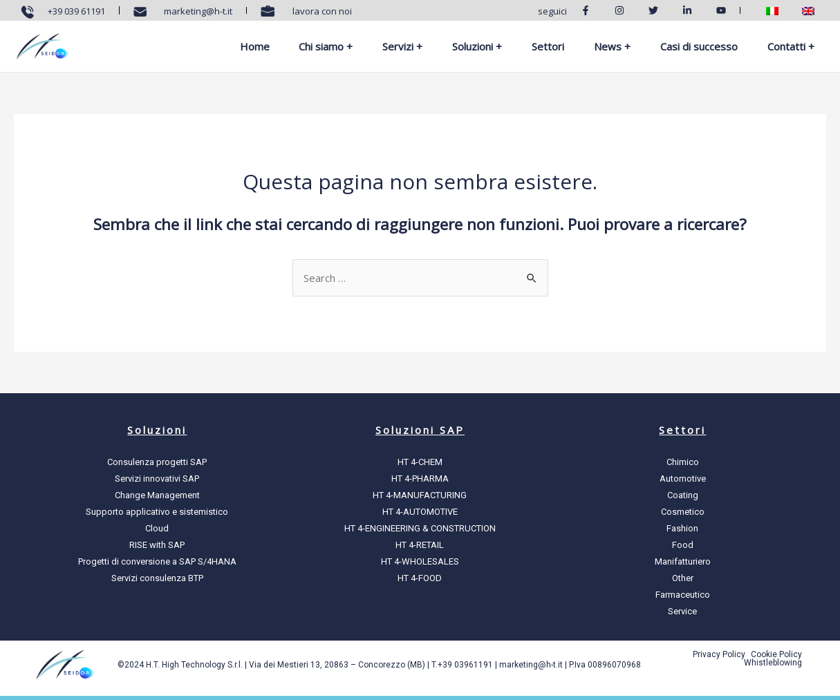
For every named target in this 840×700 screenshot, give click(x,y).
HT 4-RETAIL (419, 545)
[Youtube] (726, 10)
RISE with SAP (157, 545)
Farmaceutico (682, 594)
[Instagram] (625, 10)
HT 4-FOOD (420, 578)
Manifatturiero (683, 561)
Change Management (157, 495)
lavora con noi (320, 11)
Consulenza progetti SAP (157, 462)
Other (682, 578)
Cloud (157, 528)
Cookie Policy (776, 654)
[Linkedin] (693, 10)
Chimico (682, 462)
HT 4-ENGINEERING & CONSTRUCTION (420, 528)
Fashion (682, 528)
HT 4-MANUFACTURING (420, 495)
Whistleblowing (773, 663)
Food (682, 545)
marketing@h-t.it (196, 11)
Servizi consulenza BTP (157, 578)
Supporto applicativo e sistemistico (157, 512)
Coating (682, 495)
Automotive (683, 478)
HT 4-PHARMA (420, 478)
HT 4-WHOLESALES (420, 561)
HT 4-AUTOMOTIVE (420, 512)
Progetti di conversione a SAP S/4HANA (157, 561)
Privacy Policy (719, 654)
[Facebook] (591, 10)
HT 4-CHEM (420, 462)
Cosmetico (682, 512)
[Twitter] (659, 10)
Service (682, 611)
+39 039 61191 (76, 11)
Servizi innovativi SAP (157, 478)
